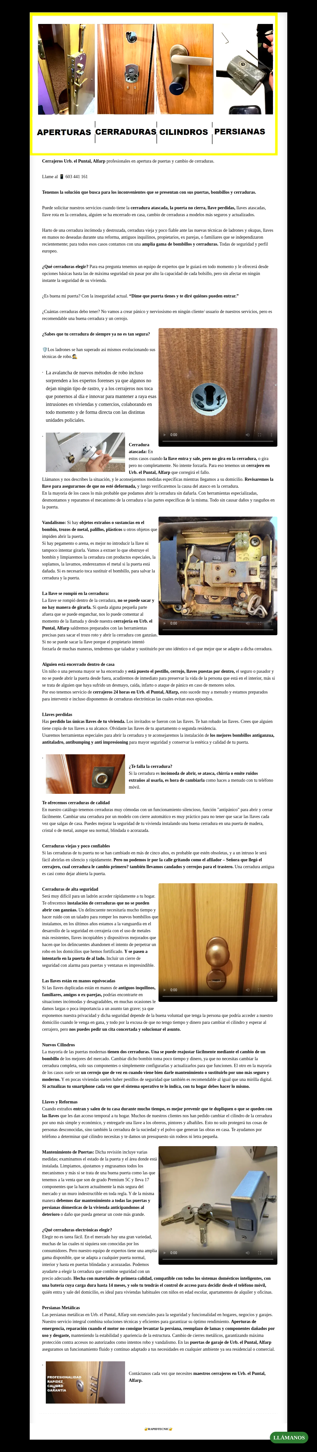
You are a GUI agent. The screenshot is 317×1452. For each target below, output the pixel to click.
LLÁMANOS (289, 1437)
